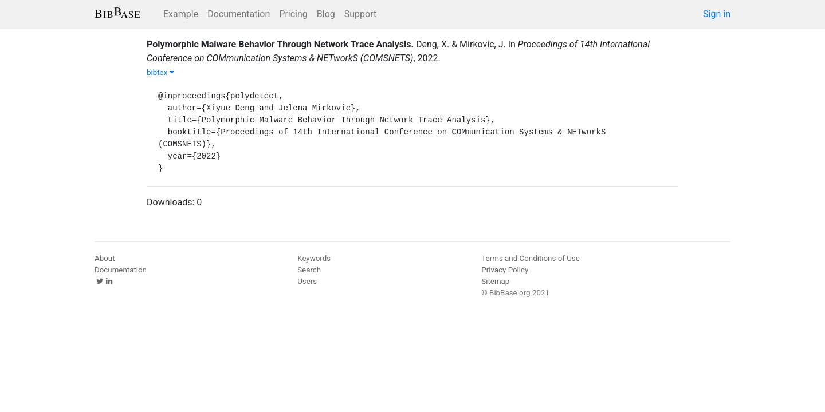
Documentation (238, 14)
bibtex (160, 72)
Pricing (293, 14)
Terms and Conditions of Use (530, 258)
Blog (326, 14)
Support (360, 14)
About (105, 258)
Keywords (314, 258)
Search (309, 270)
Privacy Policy (504, 270)
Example (180, 14)
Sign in (716, 14)
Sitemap (495, 281)
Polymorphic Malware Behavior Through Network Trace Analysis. (280, 44)
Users (307, 281)
